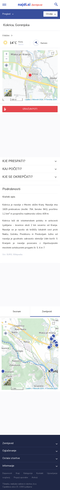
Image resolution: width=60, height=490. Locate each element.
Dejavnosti (7, 473)
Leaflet (27, 99)
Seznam (15, 311)
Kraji (18, 473)
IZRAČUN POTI (30, 109)
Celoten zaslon (52, 53)
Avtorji (35, 477)
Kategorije (28, 473)
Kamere (44, 43)
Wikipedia (17, 254)
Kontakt (39, 473)
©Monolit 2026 (37, 99)
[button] (6, 65)
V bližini (5, 35)
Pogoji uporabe (21, 477)
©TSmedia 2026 (50, 99)
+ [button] (6, 54)
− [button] (6, 59)
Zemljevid (45, 311)
